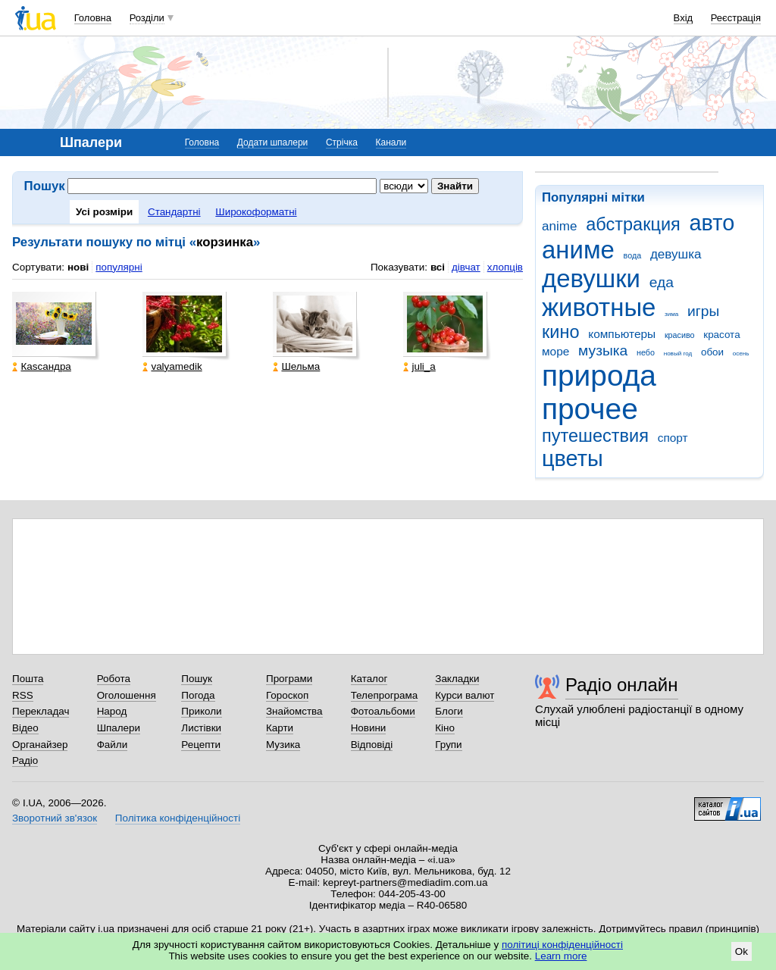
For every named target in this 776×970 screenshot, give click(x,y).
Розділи (147, 17)
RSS (22, 695)
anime (559, 226)
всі (437, 267)
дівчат (466, 267)
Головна (92, 17)
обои (712, 352)
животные (599, 307)
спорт (673, 437)
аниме (578, 250)
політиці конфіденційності (562, 944)
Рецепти (201, 744)
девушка (676, 254)
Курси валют (464, 695)
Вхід (683, 17)
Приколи (201, 711)
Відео (25, 728)
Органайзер (39, 744)
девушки (591, 278)
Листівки (201, 728)
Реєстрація (736, 17)
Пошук (196, 678)
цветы (572, 458)
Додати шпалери (272, 142)
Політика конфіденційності (177, 818)
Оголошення (126, 695)
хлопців (505, 267)
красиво (680, 335)
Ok (741, 951)
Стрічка (342, 142)
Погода (197, 695)
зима (671, 314)
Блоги (449, 711)
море (555, 351)
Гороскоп (287, 695)
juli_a (419, 366)
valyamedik (172, 366)
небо (646, 352)
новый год (678, 353)
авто (712, 223)
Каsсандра (41, 366)
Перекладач (40, 711)
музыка (602, 350)
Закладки (457, 678)
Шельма (296, 366)
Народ (112, 711)
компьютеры (622, 333)
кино (561, 332)
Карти (279, 728)
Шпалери (118, 728)
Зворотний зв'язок (54, 818)
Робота (113, 678)
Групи (448, 744)
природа (599, 375)
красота (721, 334)
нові (78, 267)
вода (633, 255)
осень (741, 353)
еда (661, 282)
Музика (283, 744)
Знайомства (294, 711)
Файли (112, 744)
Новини (368, 728)
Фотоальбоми (383, 711)
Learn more (561, 956)
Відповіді (372, 744)
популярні (118, 267)
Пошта (27, 678)
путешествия (595, 436)
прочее (590, 409)
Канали (391, 142)
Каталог (369, 678)
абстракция (633, 224)
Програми (289, 678)
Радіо (25, 760)
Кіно (445, 728)
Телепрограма (384, 695)
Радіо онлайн (621, 684)
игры (703, 311)
